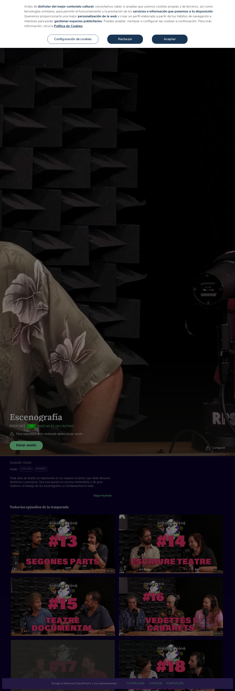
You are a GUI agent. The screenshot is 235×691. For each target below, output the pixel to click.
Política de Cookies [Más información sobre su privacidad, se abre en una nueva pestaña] (68, 26)
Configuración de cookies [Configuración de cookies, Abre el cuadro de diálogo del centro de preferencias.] (73, 39)
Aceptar (170, 39)
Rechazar (125, 39)
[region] (117, 24)
